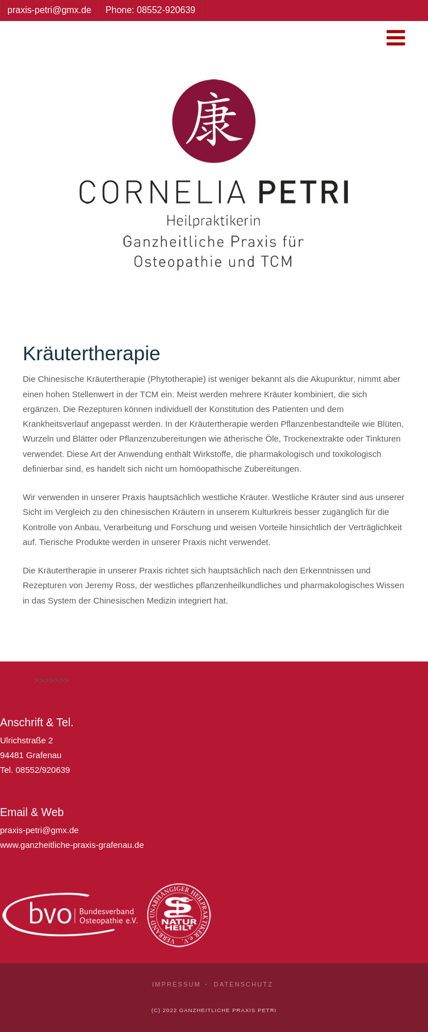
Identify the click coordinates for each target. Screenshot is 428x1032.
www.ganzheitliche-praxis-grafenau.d (69, 845)
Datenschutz (243, 984)
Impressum (176, 984)
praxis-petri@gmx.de (39, 830)
